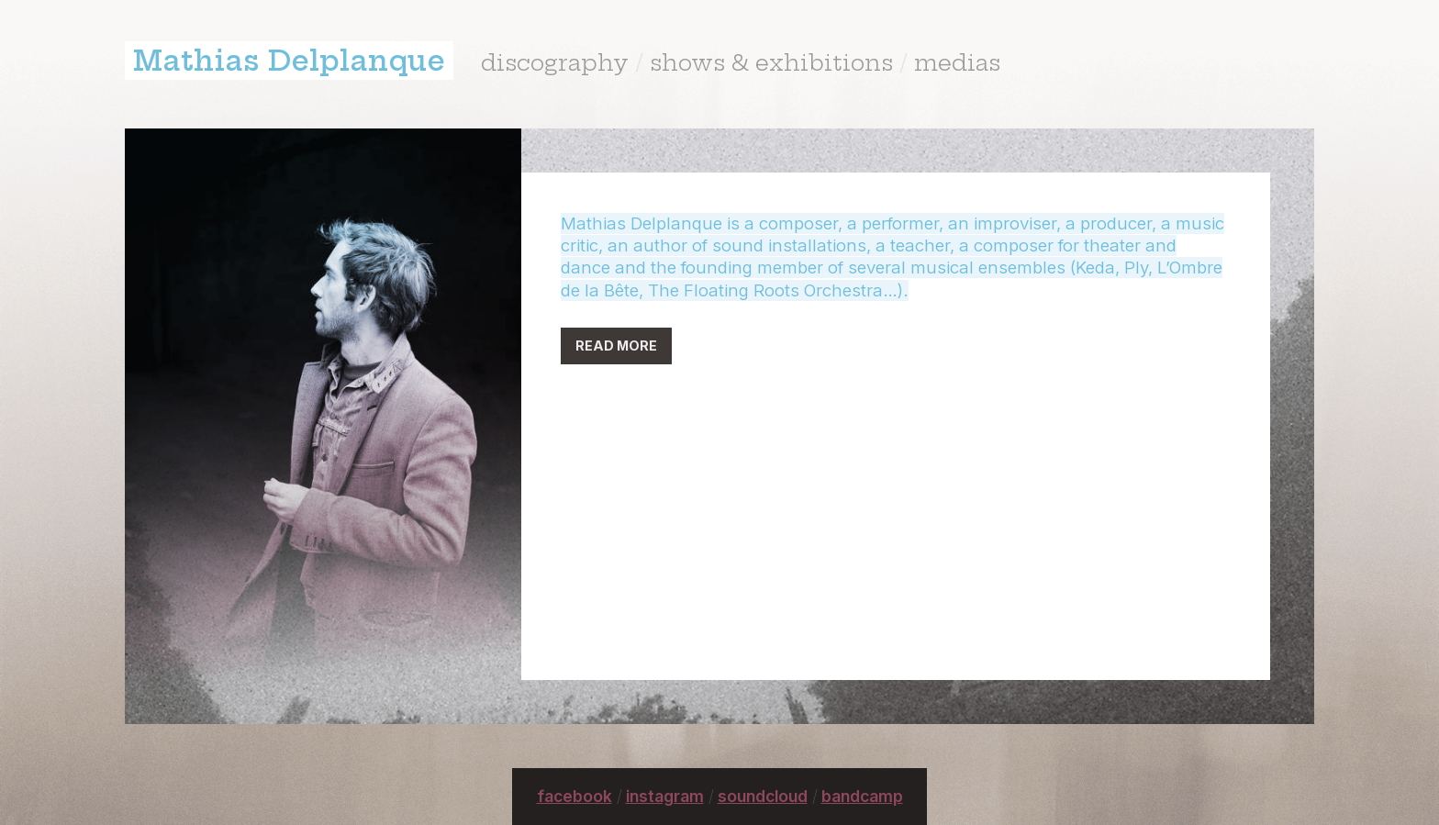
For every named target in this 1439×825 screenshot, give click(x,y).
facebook (574, 796)
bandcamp (862, 796)
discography (555, 62)
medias (957, 62)
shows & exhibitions (771, 62)
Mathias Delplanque (289, 60)
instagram (665, 796)
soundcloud (763, 796)
